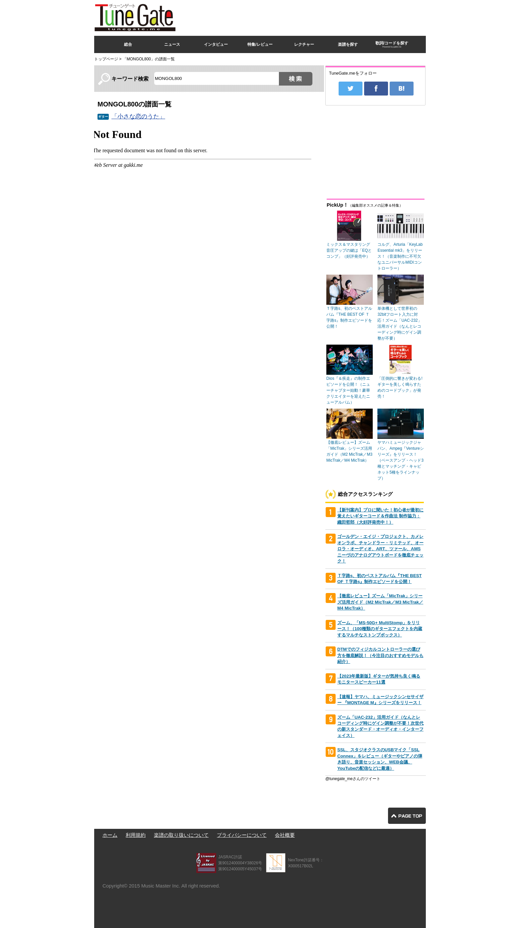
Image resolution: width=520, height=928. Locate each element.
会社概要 (285, 835)
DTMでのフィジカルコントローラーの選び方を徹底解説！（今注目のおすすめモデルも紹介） (380, 655)
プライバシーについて (242, 835)
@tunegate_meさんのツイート (352, 778)
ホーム (109, 835)
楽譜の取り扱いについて (181, 835)
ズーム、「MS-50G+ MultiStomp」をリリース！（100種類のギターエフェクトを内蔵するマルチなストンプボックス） (379, 628)
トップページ (106, 59)
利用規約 (136, 835)
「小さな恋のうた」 (138, 116)
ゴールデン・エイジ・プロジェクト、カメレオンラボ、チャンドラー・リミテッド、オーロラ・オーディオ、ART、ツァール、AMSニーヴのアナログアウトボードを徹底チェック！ (380, 548)
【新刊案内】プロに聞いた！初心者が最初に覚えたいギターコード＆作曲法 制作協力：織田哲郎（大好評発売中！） (380, 516)
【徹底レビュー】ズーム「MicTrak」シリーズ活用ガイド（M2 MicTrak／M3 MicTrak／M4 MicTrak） (380, 602)
